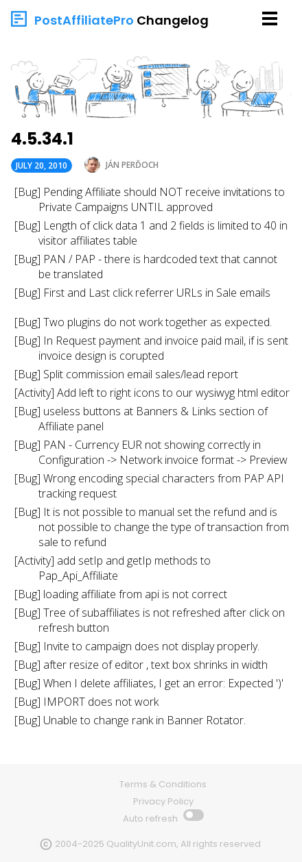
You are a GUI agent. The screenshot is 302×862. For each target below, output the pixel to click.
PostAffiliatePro (84, 20)
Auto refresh (151, 818)
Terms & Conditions (163, 784)
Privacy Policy (163, 801)
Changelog (173, 20)
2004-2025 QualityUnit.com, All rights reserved (158, 843)
